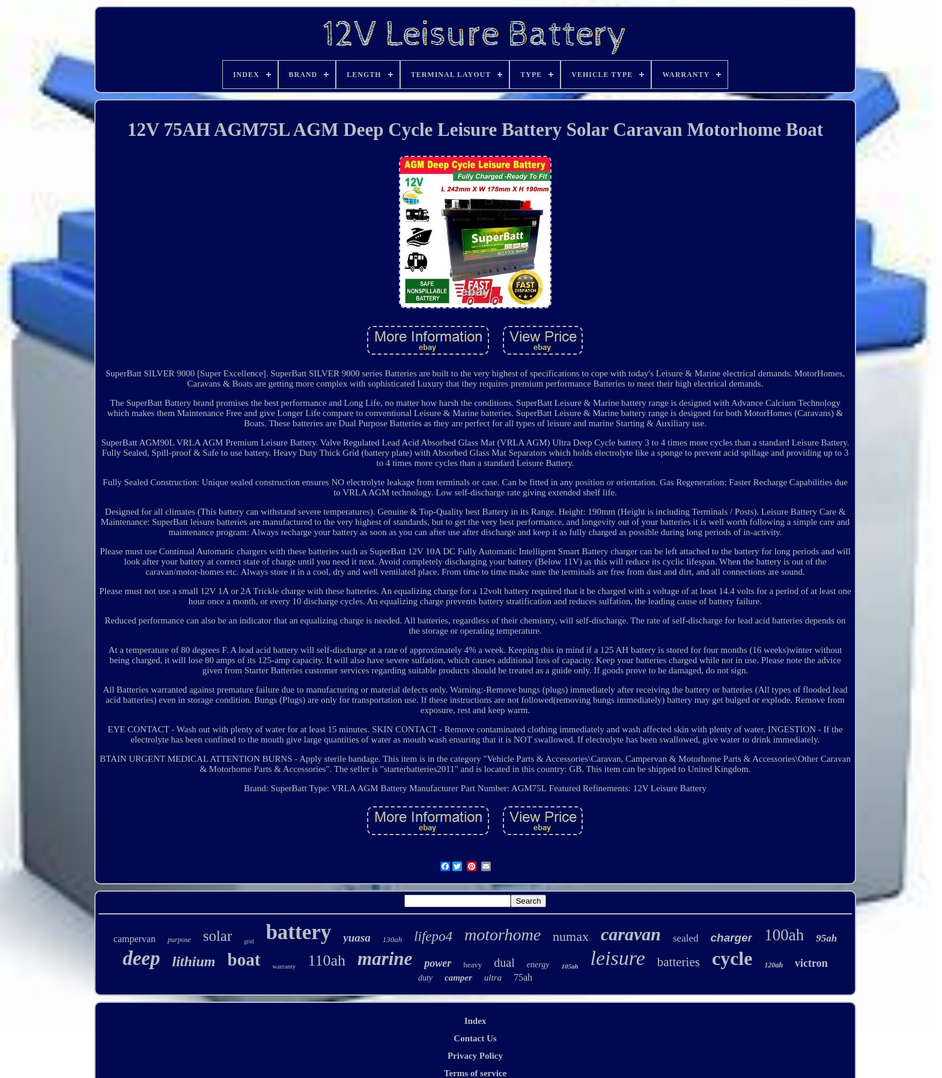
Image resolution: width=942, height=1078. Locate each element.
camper (458, 977)
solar (217, 936)
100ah (784, 935)
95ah (826, 938)
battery (298, 932)
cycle (732, 958)
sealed (685, 938)
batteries (678, 962)
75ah (523, 977)
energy (538, 964)
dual (504, 962)
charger (731, 937)
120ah (773, 965)
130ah (393, 939)
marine (384, 958)
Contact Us (475, 1038)
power (437, 963)
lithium (194, 961)
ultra (493, 977)
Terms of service (475, 1073)
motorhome (502, 934)
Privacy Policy (475, 1056)
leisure (618, 958)
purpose (179, 940)
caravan (631, 934)
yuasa (356, 937)
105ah (569, 966)
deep (141, 958)
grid (249, 941)
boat (244, 959)
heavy (472, 964)
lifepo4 (433, 936)
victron (811, 963)
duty (425, 977)
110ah (326, 960)
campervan (135, 939)
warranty (284, 966)
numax (571, 936)
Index (475, 1021)
